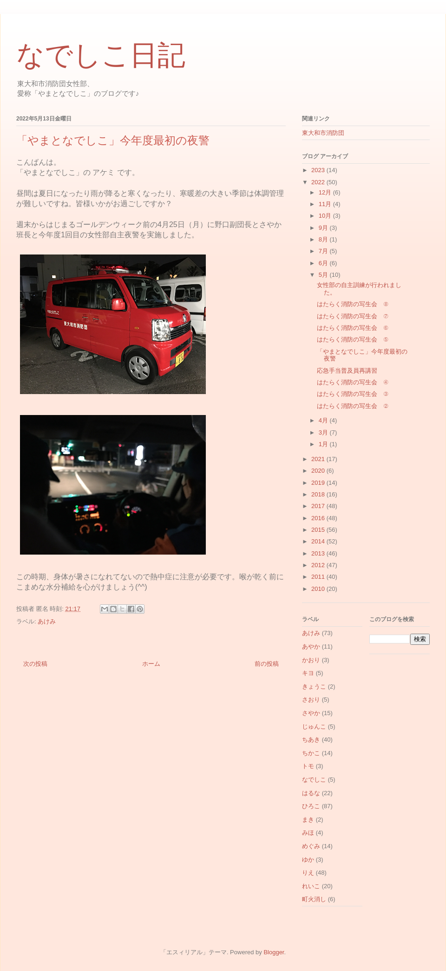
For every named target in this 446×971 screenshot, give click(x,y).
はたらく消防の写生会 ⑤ (352, 339)
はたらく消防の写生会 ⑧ (352, 304)
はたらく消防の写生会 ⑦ (352, 316)
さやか (311, 713)
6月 (324, 263)
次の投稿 (35, 663)
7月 (324, 251)
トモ (308, 766)
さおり (311, 699)
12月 (326, 192)
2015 (319, 529)
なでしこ (314, 779)
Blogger (273, 952)
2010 (319, 588)
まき (308, 819)
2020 (319, 470)
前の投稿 (267, 663)
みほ (308, 832)
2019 (319, 482)
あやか (311, 646)
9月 (324, 227)
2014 (319, 541)
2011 (319, 576)
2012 (319, 565)
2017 (319, 505)
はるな (311, 793)
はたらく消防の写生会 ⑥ (352, 327)
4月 (324, 420)
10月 (326, 215)
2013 (319, 553)
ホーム (151, 663)
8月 (324, 239)
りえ (308, 872)
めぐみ (311, 846)
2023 (319, 170)
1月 (324, 444)
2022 (319, 182)
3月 (324, 432)
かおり (311, 659)
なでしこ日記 (100, 55)
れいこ (311, 886)
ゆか (308, 859)
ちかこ (311, 753)
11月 (326, 204)
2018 (319, 494)
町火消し (314, 899)
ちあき (311, 739)
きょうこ (314, 686)
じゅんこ (314, 726)
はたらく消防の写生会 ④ (352, 382)
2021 (319, 458)
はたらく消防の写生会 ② (352, 405)
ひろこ (311, 806)
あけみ (47, 621)
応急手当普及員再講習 (347, 370)
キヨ (308, 673)
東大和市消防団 (323, 132)
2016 (319, 518)
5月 (324, 274)
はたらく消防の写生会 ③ (352, 393)
